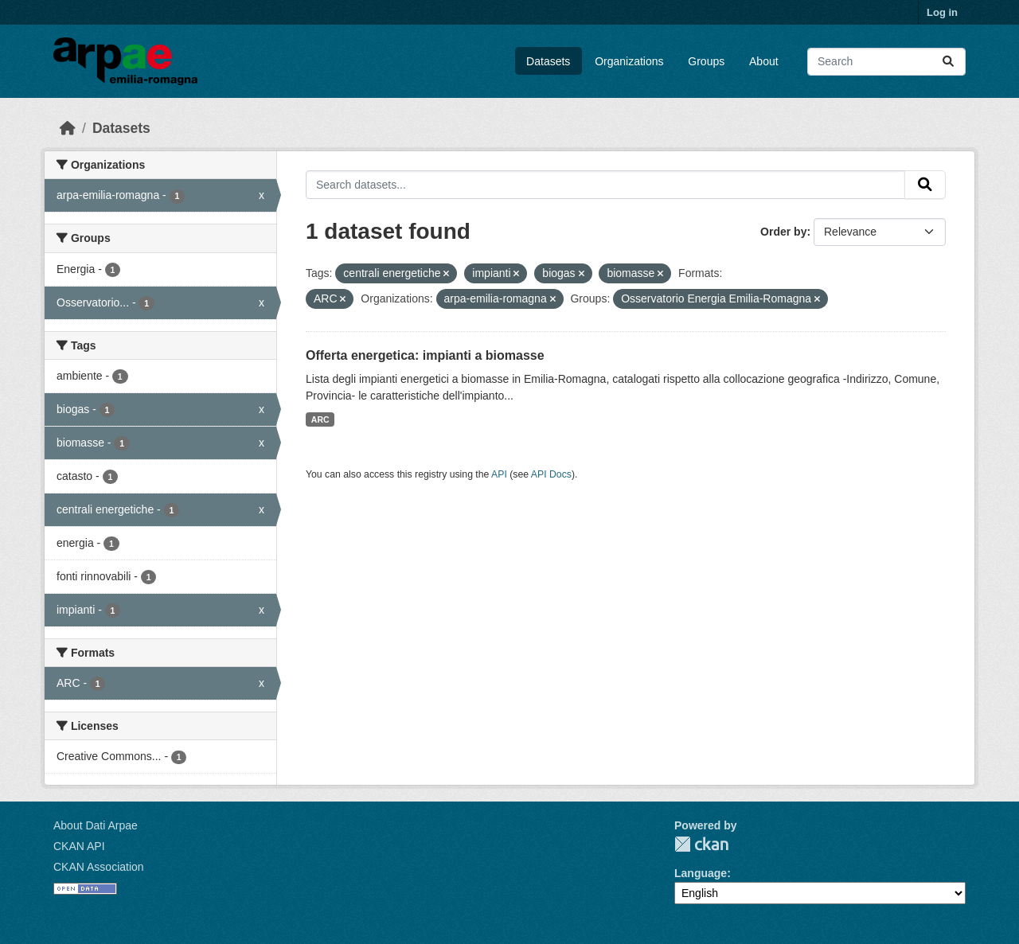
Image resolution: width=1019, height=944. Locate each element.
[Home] (68, 128)
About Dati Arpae (95, 825)
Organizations (629, 61)
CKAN (701, 844)
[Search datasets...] (886, 62)
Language (700, 873)
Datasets (548, 61)
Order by (783, 231)
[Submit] (948, 62)
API (499, 474)
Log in (942, 12)
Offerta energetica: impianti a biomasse (425, 355)
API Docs (551, 474)
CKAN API (79, 846)
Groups (706, 61)
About (764, 61)
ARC (320, 419)
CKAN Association (98, 866)
